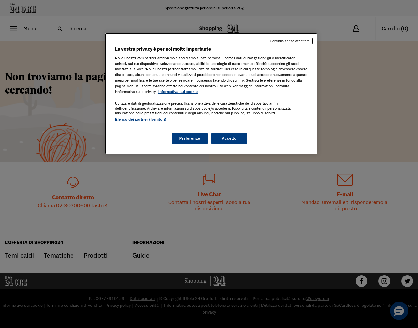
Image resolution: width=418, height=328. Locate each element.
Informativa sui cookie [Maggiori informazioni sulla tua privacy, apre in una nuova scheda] (178, 92)
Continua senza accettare (290, 41)
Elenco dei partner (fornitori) (140, 119)
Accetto (229, 138)
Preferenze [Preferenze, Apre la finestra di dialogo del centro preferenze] (189, 138)
